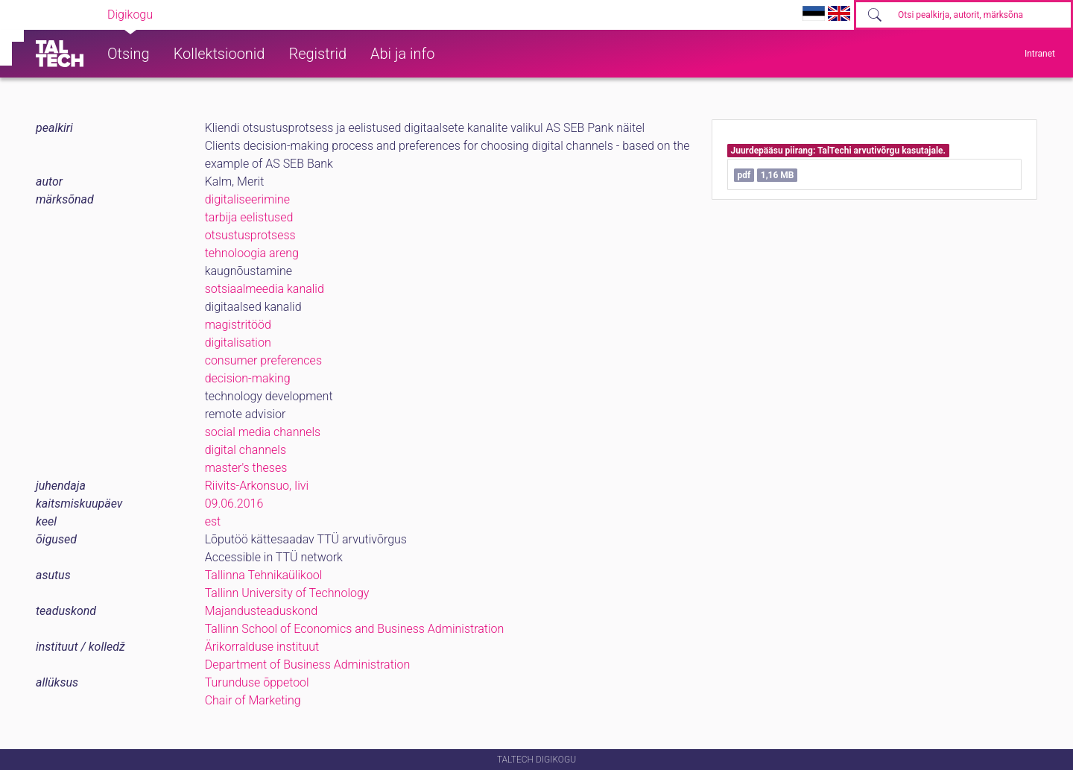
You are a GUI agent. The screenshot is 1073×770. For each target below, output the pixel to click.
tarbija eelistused (249, 217)
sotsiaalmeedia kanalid (264, 289)
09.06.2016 (234, 503)
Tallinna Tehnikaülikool (264, 575)
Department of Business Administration (308, 664)
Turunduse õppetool (257, 682)
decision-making (248, 378)
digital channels (245, 450)
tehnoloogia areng (252, 253)
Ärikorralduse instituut (262, 647)
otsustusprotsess (250, 235)
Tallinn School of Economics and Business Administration (354, 629)
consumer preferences (263, 360)
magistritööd (238, 325)
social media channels (263, 432)
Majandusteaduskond (261, 611)
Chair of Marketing (253, 700)
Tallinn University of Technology (287, 593)
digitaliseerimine (247, 199)
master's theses (246, 468)
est (213, 521)
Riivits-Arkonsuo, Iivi (256, 486)
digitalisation (238, 342)
